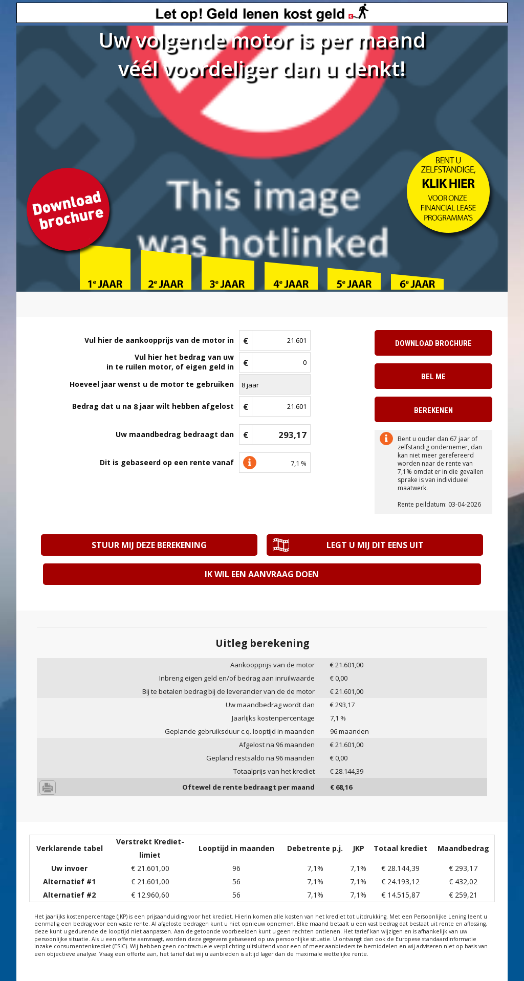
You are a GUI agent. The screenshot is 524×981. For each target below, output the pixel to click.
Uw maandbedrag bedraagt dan (175, 434)
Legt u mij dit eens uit (373, 545)
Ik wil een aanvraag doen (262, 574)
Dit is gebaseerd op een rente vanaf (167, 462)
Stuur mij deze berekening (150, 545)
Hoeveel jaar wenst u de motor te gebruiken (152, 384)
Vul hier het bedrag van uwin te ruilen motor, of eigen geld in (170, 362)
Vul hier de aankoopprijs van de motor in (159, 340)
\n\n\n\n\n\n (275, 384)
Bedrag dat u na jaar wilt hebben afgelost (153, 407)
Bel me (433, 376)
